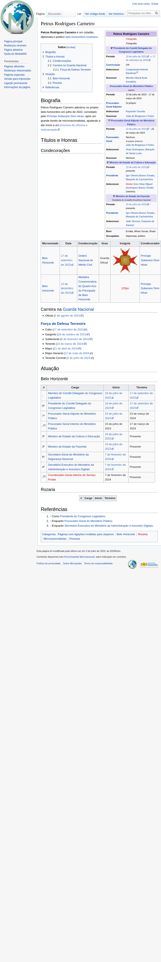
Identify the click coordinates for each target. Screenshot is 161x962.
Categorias (48, 534)
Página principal (13, 41)
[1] (137, 72)
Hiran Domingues (135, 149)
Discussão (54, 13)
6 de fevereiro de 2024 (75, 339)
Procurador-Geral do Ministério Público (131, 86)
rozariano (92, 36)
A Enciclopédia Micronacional (79, 556)
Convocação (113, 64)
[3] (44, 476)
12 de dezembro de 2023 (67, 288)
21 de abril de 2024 (66, 348)
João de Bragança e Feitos (140, 116)
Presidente (112, 175)
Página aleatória (13, 49)
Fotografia (131, 39)
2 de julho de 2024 (78, 357)
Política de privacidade (49, 563)
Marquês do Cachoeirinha (139, 179)
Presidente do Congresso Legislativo (82, 516)
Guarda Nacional (78, 309)
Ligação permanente (15, 83)
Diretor (129, 184)
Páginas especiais (14, 74)
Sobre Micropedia (72, 563)
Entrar (154, 3)
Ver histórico (115, 13)
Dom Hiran (77, 116)
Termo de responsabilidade (98, 563)
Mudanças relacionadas (17, 70)
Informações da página (17, 87)
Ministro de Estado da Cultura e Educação (133, 162)
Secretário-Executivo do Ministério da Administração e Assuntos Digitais (109, 525)
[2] (44, 425)
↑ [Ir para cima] (50, 516)
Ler (79, 13)
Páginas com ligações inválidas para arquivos (86, 534)
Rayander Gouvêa (135, 111)
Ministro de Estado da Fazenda (133, 196)
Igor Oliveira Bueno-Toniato (140, 175)
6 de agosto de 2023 (67, 315)
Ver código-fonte (94, 13)
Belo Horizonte (126, 534)
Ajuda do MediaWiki (15, 53)
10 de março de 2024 (70, 343)
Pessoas (74, 538)
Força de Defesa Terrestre (63, 323)
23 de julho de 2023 (136, 129)
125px (125, 288)
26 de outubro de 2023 (72, 334)
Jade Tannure (133, 221)
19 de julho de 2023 (136, 56)
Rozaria (143, 534)
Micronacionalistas (55, 538)
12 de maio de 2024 (77, 353)
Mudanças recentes (15, 45)
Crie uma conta (141, 3)
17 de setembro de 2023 (66, 260)
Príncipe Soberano (58, 116)
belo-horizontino (75, 36)
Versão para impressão (17, 78)
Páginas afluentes (14, 66)
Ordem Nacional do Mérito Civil (85, 260)
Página (40, 13)
